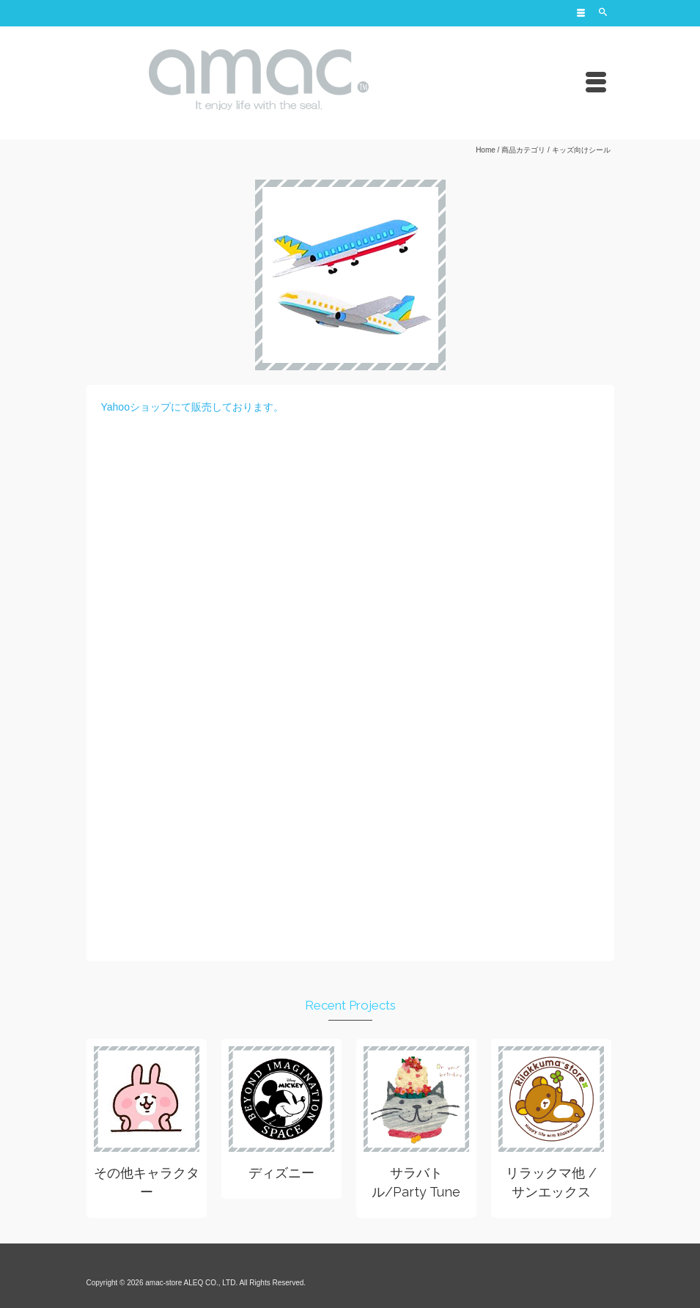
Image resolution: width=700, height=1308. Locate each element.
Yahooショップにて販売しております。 (192, 407)
